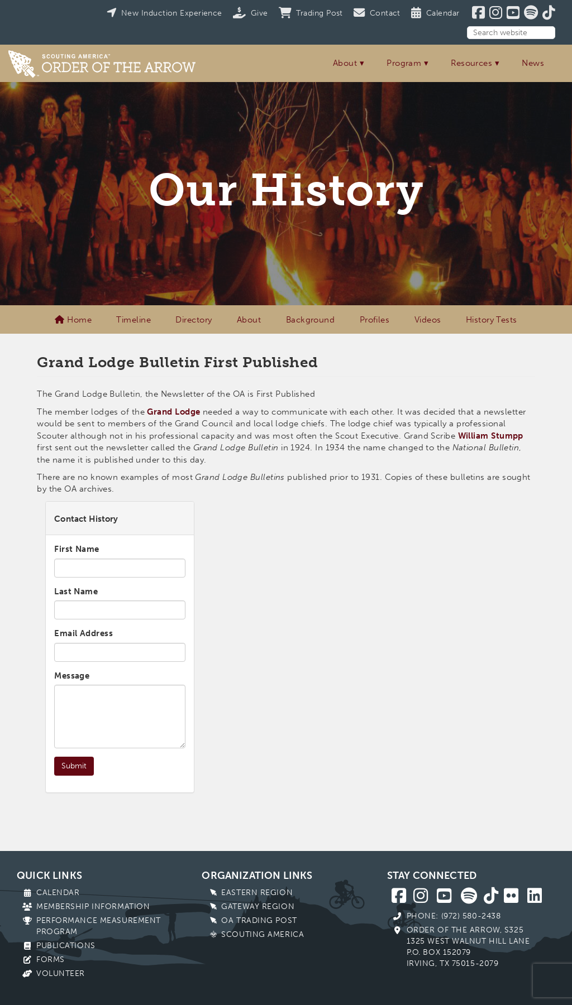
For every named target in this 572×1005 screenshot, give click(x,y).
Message (71, 676)
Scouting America (262, 934)
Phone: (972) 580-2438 (454, 916)
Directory (193, 320)
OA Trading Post (259, 920)
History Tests (491, 320)
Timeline (133, 320)
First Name (76, 549)
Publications (66, 945)
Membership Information (93, 906)
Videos (427, 320)
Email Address (83, 633)
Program (404, 63)
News (533, 63)
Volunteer (60, 973)
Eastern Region (257, 892)
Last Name (76, 591)
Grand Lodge (173, 412)
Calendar (57, 892)
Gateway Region (257, 906)
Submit (74, 766)
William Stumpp (490, 436)
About (345, 63)
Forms (50, 959)
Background (310, 320)
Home (73, 320)
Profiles (375, 320)
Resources (471, 63)
